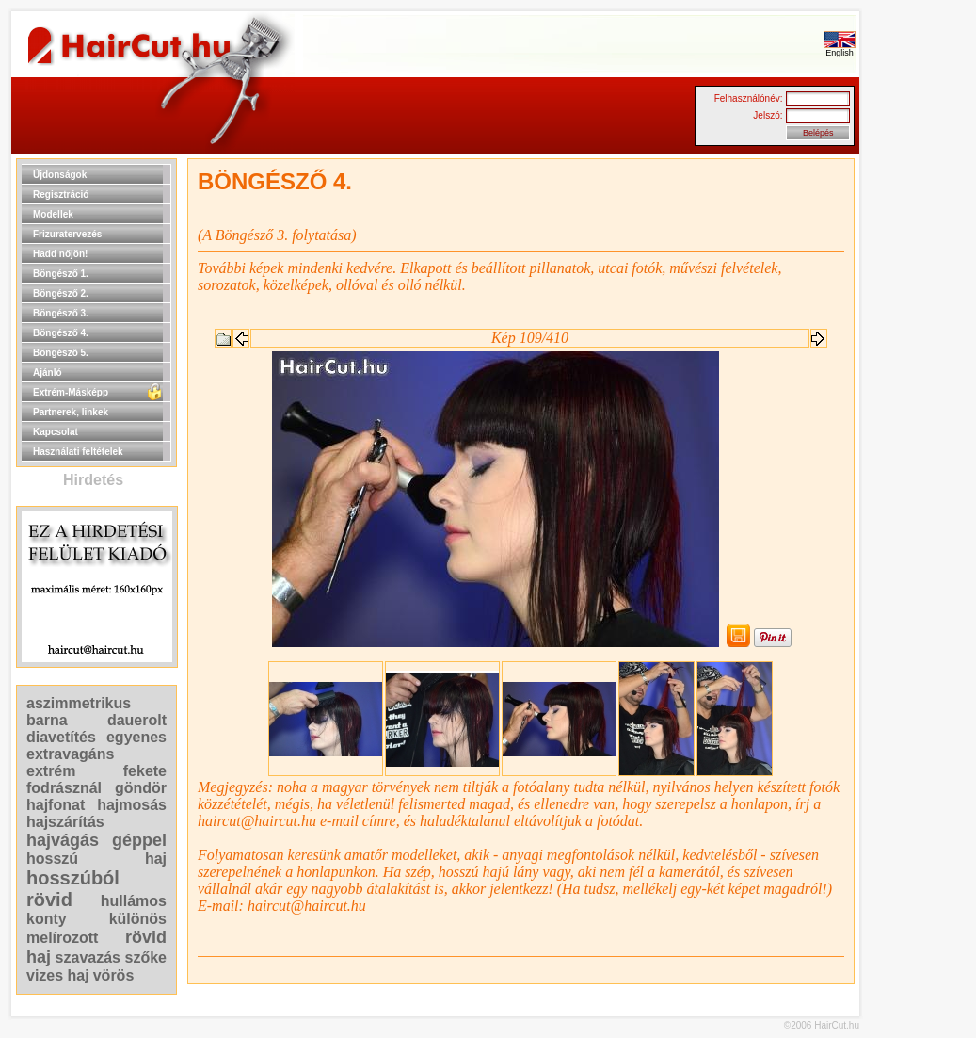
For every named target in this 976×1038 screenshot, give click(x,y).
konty (46, 919)
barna (47, 720)
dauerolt (137, 720)
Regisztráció (60, 194)
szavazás (88, 957)
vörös (114, 975)
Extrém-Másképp (70, 392)
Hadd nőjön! (60, 254)
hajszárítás (65, 822)
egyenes (136, 737)
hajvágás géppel (96, 840)
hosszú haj (96, 859)
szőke (146, 957)
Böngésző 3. (60, 313)
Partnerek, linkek (70, 412)
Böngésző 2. (60, 293)
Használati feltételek (78, 451)
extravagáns (70, 754)
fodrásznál (64, 788)
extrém (50, 771)
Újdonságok (60, 175)
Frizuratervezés (67, 234)
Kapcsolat (55, 432)
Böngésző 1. (60, 273)
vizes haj (57, 975)
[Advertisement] (919, 440)
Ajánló (47, 372)
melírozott (62, 938)
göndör (141, 788)
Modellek (53, 214)
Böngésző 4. (60, 333)
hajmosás (132, 805)
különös (138, 919)
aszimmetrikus (78, 703)
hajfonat (55, 805)
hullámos (134, 901)
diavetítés (61, 737)
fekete (145, 771)
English (840, 49)
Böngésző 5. (60, 353)
